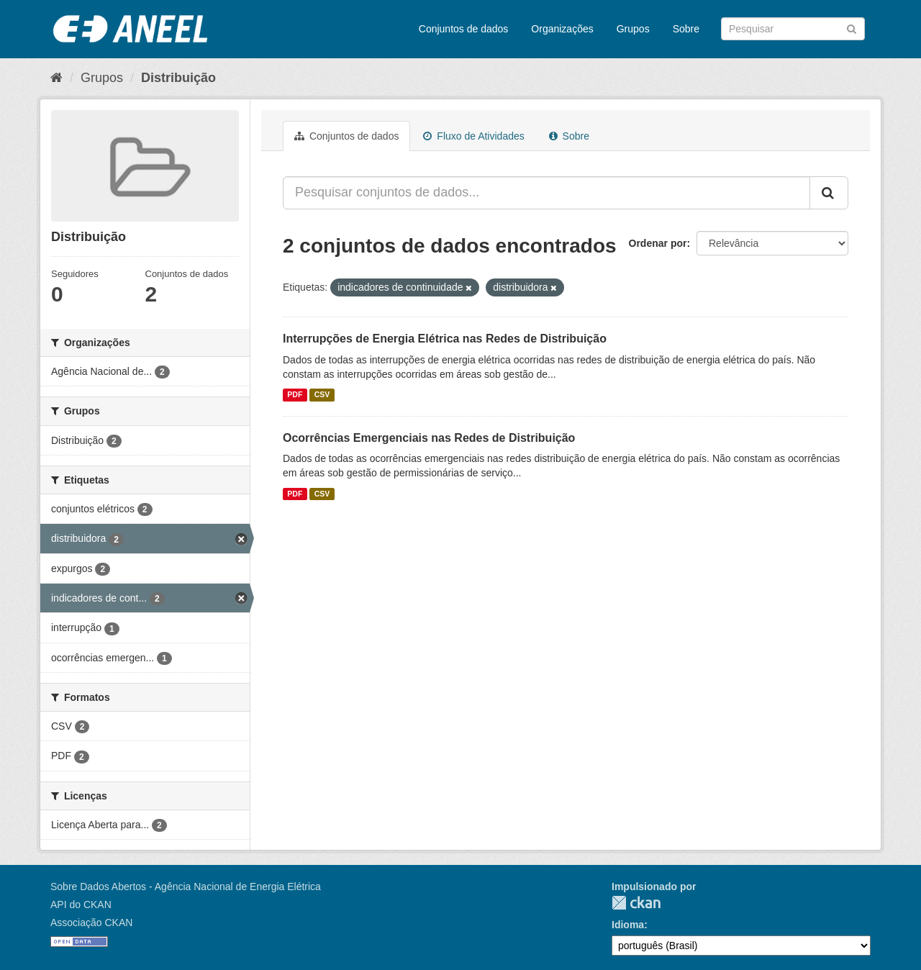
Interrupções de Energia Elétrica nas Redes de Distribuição (445, 338)
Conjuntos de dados (464, 29)
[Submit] (851, 28)
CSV (322, 395)
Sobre (686, 29)
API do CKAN (81, 904)
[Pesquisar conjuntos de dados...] (546, 192)
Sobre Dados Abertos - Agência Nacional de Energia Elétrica (185, 886)
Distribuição (178, 78)
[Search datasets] (793, 28)
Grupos (633, 29)
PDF (294, 395)
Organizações (562, 29)
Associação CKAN (91, 922)
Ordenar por (658, 243)
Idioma (628, 924)
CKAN (636, 902)
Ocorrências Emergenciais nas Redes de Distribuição (429, 438)
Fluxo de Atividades (473, 136)
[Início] (56, 78)
